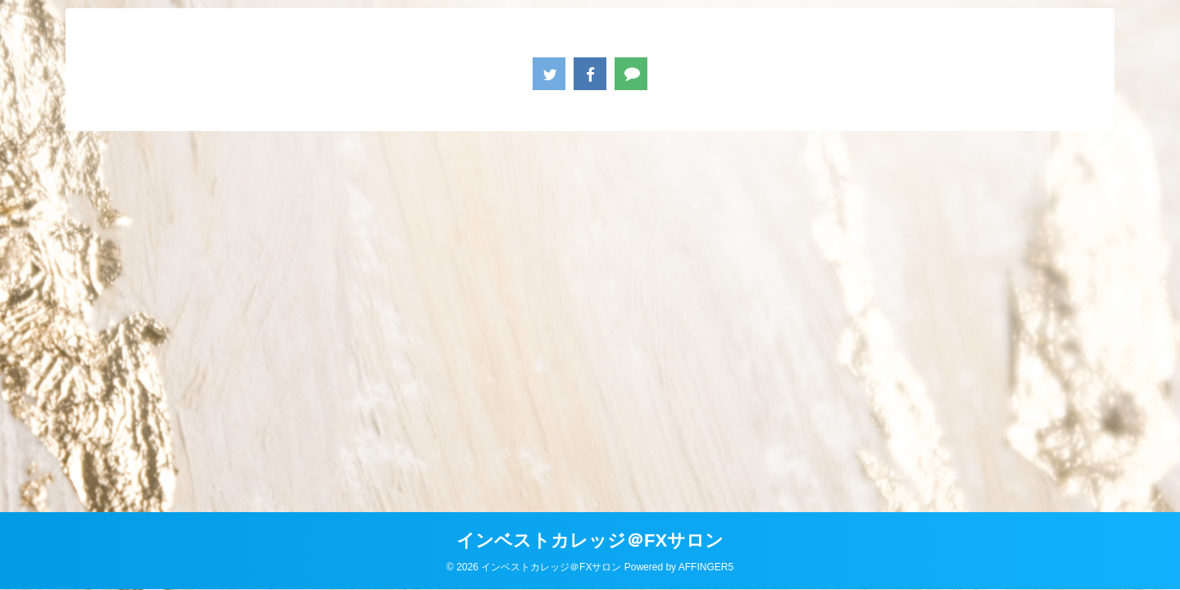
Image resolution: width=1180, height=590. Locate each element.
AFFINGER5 (705, 567)
